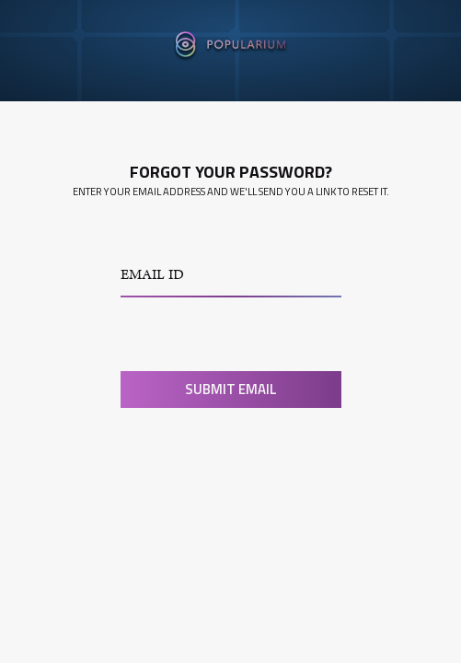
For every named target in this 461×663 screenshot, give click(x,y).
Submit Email (231, 389)
